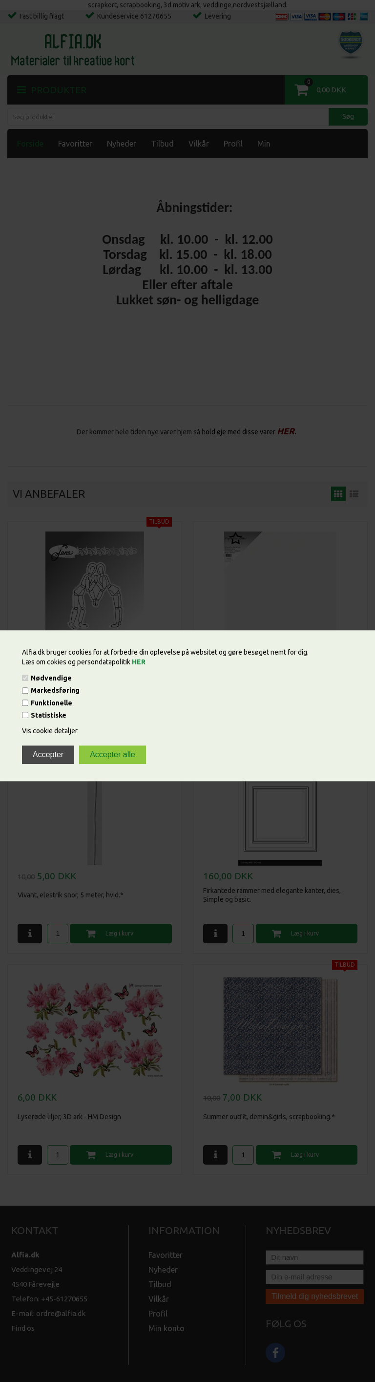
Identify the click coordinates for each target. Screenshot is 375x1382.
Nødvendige (51, 678)
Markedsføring (55, 691)
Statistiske (48, 715)
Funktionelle (51, 703)
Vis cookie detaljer (50, 731)
